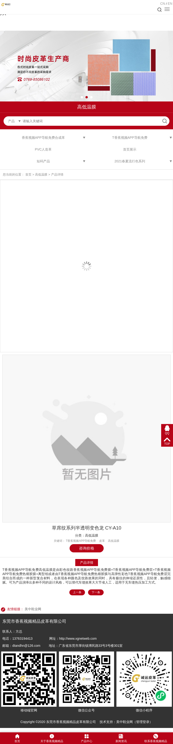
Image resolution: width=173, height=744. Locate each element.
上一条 (77, 592)
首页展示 (129, 149)
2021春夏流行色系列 (130, 161)
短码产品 (43, 161)
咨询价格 (86, 548)
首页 (28, 174)
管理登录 (142, 722)
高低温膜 (41, 174)
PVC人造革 (43, 149)
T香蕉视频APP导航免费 (129, 137)
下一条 (96, 592)
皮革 (102, 540)
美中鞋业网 (33, 609)
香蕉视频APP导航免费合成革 (43, 137)
